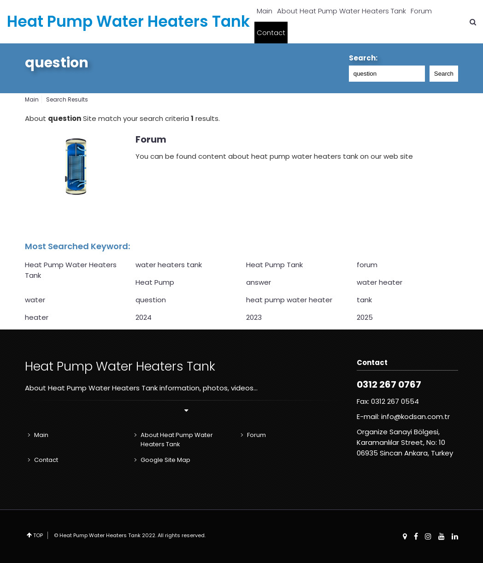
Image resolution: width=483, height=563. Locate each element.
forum (367, 265)
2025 (365, 317)
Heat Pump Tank (274, 265)
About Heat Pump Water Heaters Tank (341, 11)
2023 (254, 317)
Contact (271, 32)
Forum (421, 11)
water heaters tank (168, 265)
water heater (379, 282)
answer (258, 282)
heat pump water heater (289, 300)
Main (264, 11)
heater (36, 317)
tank (364, 300)
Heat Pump (154, 282)
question (56, 62)
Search (444, 73)
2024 (143, 317)
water (35, 300)
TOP (38, 535)
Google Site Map (165, 459)
